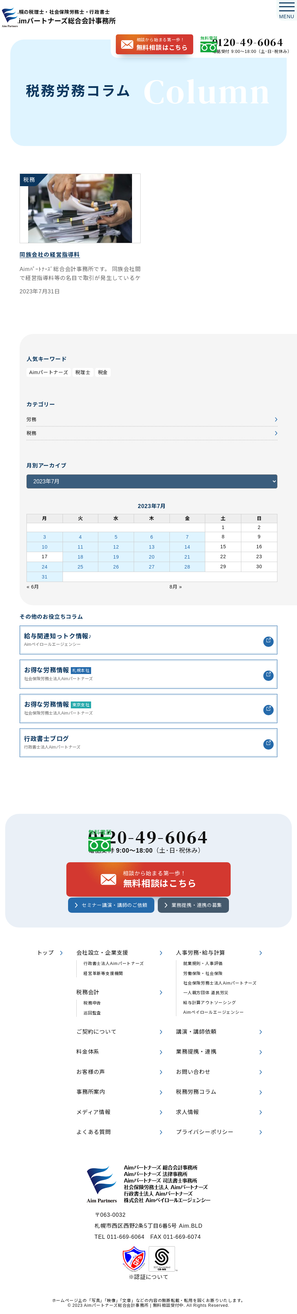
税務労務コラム (196, 1093)
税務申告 (92, 1004)
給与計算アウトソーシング (209, 1003)
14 (188, 545)
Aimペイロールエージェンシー (213, 1013)
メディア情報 (93, 1113)
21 (188, 554)
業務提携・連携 (196, 1053)
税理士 (89, 372)
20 (152, 554)
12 (116, 545)
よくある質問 (93, 1133)
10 (44, 545)
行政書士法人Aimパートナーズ (114, 964)
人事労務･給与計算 (200, 953)
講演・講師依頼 (196, 1032)
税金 (111, 372)
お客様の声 (90, 1073)
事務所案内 (90, 1093)
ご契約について (96, 1032)
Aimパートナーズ (51, 372)
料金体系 (87, 1053)
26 (116, 563)
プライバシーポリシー (205, 1133)
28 (188, 563)
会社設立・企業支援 (102, 953)
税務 (32, 433)
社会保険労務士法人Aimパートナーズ (220, 983)
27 (152, 563)
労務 (32, 420)
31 (44, 572)
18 (80, 554)
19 (116, 554)
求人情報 (187, 1113)
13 (152, 545)
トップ (45, 953)
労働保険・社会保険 (203, 974)
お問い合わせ (193, 1073)
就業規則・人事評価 (203, 964)
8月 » (177, 581)
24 (44, 563)
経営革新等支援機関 (103, 974)
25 (80, 563)
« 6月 (34, 581)
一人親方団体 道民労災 (206, 993)
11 (80, 545)
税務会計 (87, 993)
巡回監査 (92, 1013)
